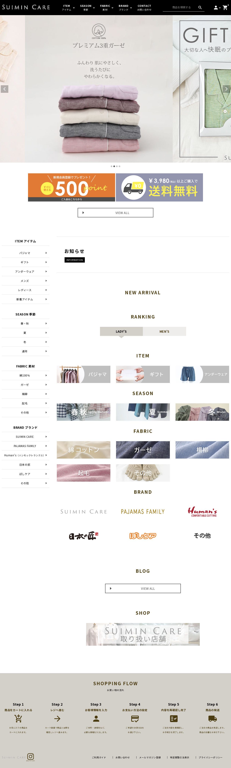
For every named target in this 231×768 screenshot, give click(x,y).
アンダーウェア (24, 271)
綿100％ (25, 375)
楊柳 (24, 394)
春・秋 (25, 323)
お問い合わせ (123, 757)
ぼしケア (24, 474)
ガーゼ (25, 385)
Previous (4, 89)
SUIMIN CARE (25, 437)
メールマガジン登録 (150, 757)
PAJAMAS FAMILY (25, 446)
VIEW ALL (123, 212)
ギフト (25, 262)
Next (226, 89)
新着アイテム (24, 299)
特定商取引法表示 (179, 757)
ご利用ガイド (99, 757)
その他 (25, 412)
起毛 (24, 403)
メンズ (25, 281)
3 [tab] (117, 166)
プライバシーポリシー (211, 757)
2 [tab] (114, 166)
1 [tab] (112, 166)
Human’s (24, 455)
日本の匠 (24, 465)
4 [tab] (120, 166)
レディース (25, 290)
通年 (24, 351)
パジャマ (24, 253)
